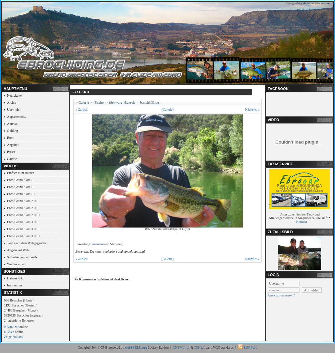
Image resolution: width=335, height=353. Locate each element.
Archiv (11, 102)
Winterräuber (16, 264)
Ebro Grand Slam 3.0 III (23, 236)
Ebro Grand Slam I (19, 180)
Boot (10, 138)
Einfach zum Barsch (20, 173)
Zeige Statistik (13, 337)
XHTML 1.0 (181, 347)
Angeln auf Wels (18, 250)
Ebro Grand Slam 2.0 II (23, 208)
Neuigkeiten (15, 95)
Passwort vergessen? (281, 295)
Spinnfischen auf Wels (22, 257)
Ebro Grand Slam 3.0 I (22, 222)
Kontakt (301, 222)
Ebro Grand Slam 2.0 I (22, 201)
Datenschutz (15, 278)
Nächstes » (252, 109)
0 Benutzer (11, 327)
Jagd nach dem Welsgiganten (26, 243)
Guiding (12, 131)
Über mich (14, 109)
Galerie (12, 159)
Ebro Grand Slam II (20, 187)
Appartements (16, 116)
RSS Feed (250, 347)
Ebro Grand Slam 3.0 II (23, 229)
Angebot (12, 145)
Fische (99, 102)
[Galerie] (167, 109)
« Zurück (81, 109)
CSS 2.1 (199, 347)
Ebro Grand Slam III (21, 194)
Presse (11, 152)
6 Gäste (9, 332)
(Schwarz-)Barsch (122, 102)
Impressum (14, 285)
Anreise (12, 123)
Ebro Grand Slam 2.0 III (23, 215)
